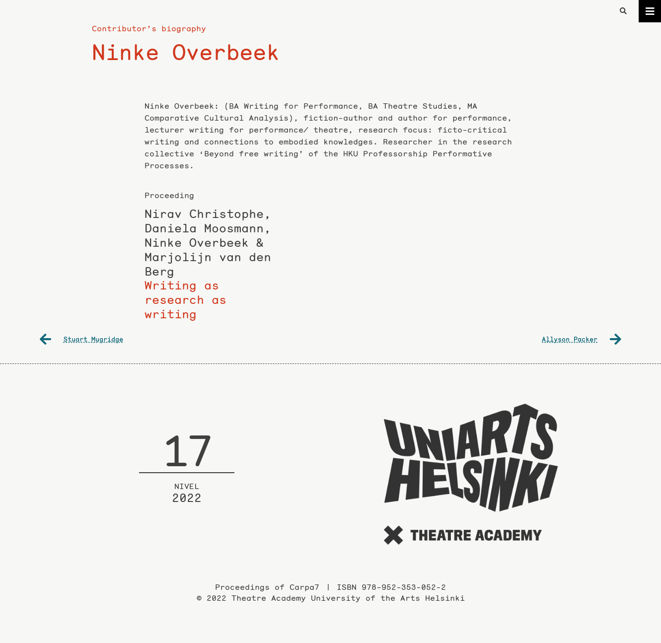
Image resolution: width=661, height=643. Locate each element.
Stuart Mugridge (81, 339)
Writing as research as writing (208, 264)
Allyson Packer (581, 339)
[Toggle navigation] (650, 11)
